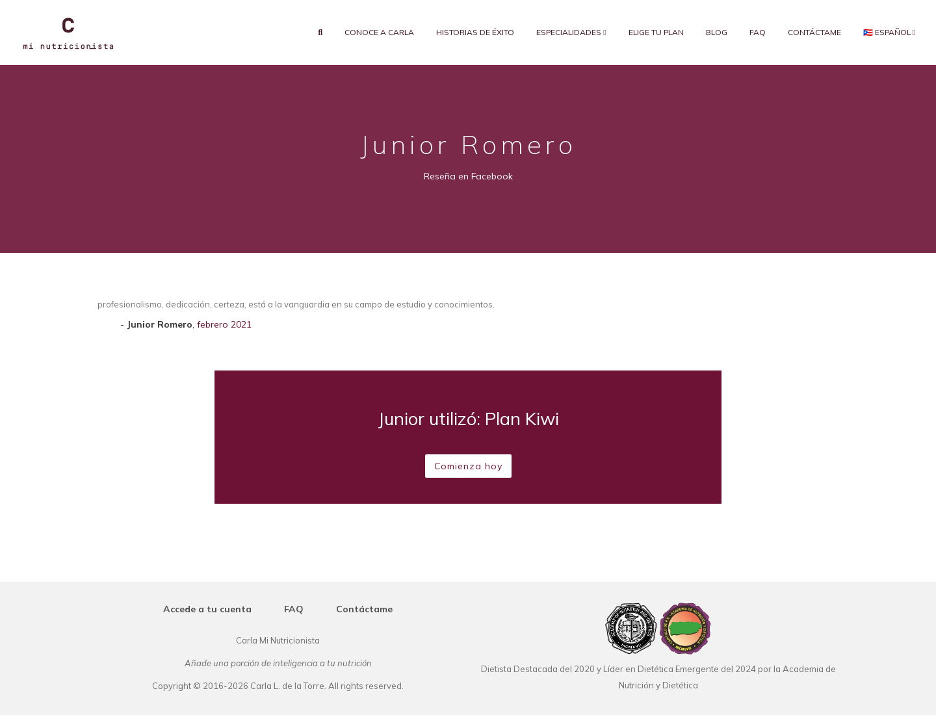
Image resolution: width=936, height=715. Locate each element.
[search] (321, 33)
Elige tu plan (656, 32)
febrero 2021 (224, 324)
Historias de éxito (475, 32)
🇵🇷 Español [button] (889, 32)
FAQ (757, 32)
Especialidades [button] (571, 32)
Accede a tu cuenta (207, 609)
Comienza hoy (468, 466)
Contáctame (814, 32)
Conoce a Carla (379, 32)
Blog (716, 32)
